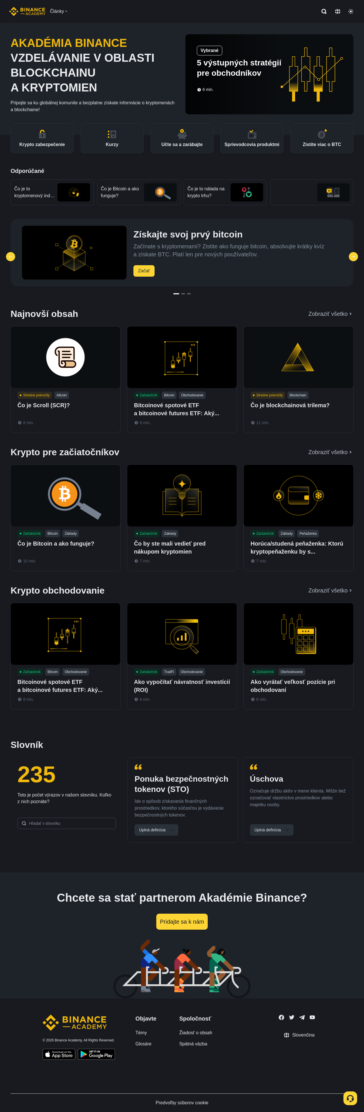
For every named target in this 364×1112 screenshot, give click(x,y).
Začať (144, 270)
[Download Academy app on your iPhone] (59, 1055)
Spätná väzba (193, 1043)
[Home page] (27, 11)
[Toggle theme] (351, 11)
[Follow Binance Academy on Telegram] (302, 1017)
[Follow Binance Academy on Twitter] (292, 1017)
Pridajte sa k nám (182, 922)
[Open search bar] (322, 11)
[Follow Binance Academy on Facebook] (281, 1017)
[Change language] (338, 11)
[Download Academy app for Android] (96, 1055)
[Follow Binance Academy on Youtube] (312, 1017)
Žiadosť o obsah (195, 1032)
